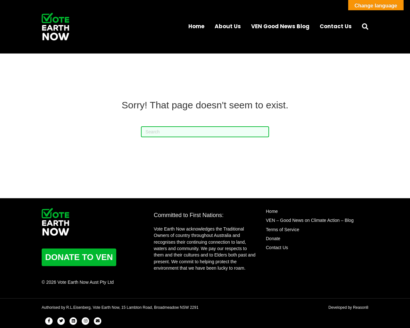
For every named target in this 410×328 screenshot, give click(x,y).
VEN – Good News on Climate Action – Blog (310, 220)
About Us (228, 26)
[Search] (362, 26)
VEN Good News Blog (280, 26)
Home (196, 26)
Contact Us (336, 26)
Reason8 (360, 307)
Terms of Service (282, 229)
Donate (273, 238)
